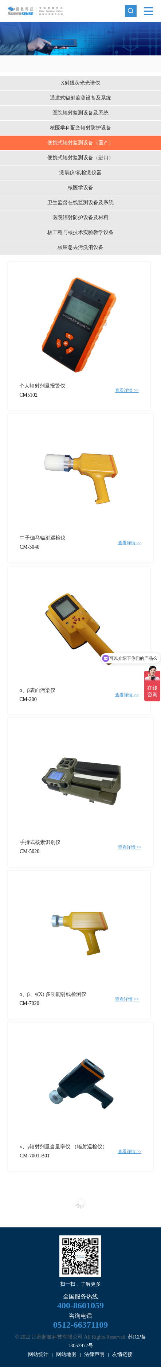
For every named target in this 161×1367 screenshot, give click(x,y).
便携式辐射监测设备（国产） (80, 142)
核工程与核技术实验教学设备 (80, 232)
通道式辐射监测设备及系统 (80, 98)
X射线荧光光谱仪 (80, 83)
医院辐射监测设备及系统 (80, 113)
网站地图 (66, 1354)
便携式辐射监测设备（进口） (80, 157)
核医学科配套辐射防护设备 (80, 128)
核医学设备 (80, 187)
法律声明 (94, 1354)
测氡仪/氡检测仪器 (80, 172)
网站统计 (38, 1354)
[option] (80, 38)
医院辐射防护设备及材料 (80, 217)
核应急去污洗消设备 (80, 247)
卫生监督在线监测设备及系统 (80, 202)
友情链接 (122, 1354)
